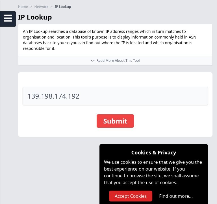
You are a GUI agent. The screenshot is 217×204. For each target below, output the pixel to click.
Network (41, 7)
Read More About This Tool (115, 60)
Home (23, 7)
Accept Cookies (131, 196)
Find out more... (176, 196)
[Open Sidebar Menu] (8, 18)
